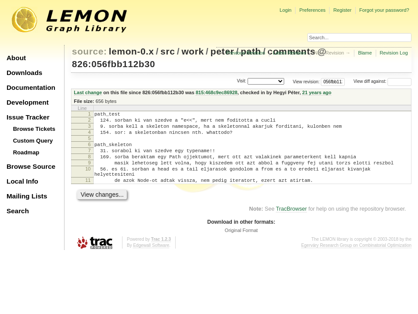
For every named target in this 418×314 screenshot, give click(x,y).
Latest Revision (289, 52)
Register (342, 10)
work (192, 51)
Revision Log (394, 52)
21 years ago (316, 92)
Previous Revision (245, 52)
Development (28, 102)
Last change (88, 92)
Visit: (241, 80)
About (16, 57)
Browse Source (31, 166)
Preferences (312, 10)
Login (285, 10)
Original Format (241, 246)
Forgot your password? (384, 10)
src (167, 51)
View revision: (306, 81)
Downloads (24, 72)
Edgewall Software (151, 261)
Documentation (31, 87)
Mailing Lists (27, 196)
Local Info (22, 181)
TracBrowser (291, 225)
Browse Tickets (34, 129)
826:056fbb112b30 (113, 64)
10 (88, 180)
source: (89, 51)
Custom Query (33, 140)
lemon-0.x (131, 51)
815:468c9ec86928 (217, 92)
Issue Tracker (28, 117)
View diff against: (382, 81)
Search (18, 211)
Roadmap (26, 152)
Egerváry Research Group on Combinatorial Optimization (356, 261)
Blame (365, 52)
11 (88, 194)
